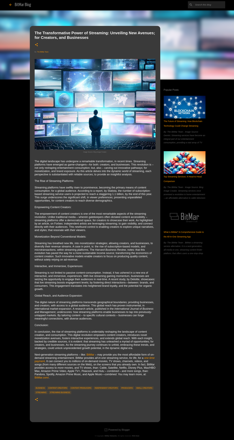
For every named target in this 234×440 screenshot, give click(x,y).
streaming (41, 392)
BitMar (90, 354)
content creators (57, 388)
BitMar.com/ (42, 377)
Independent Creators (106, 388)
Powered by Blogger (117, 430)
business (40, 388)
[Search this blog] (209, 4)
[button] (36, 45)
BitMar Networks (111, 436)
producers (127, 388)
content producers (81, 388)
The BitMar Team (43, 52)
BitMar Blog (23, 5)
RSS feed (135, 436)
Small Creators (144, 388)
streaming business (60, 392)
